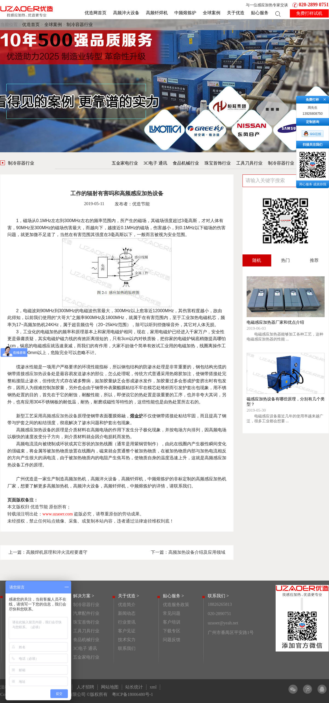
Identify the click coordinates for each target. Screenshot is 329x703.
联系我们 (126, 648)
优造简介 (126, 604)
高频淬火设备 (126, 12)
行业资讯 (126, 622)
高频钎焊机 (157, 12)
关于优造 (235, 12)
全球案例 (211, 12)
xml (153, 687)
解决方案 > (83, 595)
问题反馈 (171, 639)
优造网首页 (95, 12)
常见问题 (171, 613)
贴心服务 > (173, 595)
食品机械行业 (186, 163)
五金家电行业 (125, 163)
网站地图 (110, 687)
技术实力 (126, 639)
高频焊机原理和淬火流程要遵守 (56, 552)
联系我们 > (218, 595)
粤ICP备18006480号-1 (132, 694)
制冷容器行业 (80, 24)
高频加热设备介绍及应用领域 (196, 552)
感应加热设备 (38, 373)
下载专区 (171, 631)
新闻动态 (126, 613)
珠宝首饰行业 (217, 163)
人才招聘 (85, 687)
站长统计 (134, 687)
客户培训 (171, 622)
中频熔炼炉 (185, 12)
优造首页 (31, 24)
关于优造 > (128, 595)
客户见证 (126, 631)
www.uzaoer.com (57, 514)
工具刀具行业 (249, 163)
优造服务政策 (176, 604)
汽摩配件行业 (86, 613)
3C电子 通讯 (155, 163)
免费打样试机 (309, 13)
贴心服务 (260, 12)
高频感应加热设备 (59, 416)
